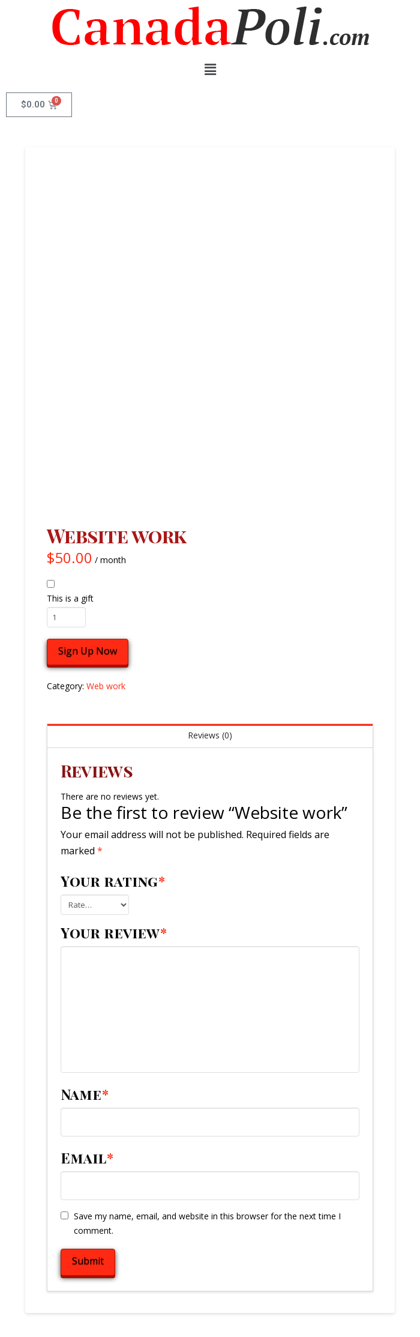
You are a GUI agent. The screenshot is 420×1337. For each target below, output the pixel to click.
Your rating (113, 880)
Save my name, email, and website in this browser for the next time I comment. (207, 1223)
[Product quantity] (66, 617)
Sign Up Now (87, 650)
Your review (114, 932)
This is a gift (70, 598)
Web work (105, 686)
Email (87, 1157)
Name (85, 1093)
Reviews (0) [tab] (210, 735)
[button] (210, 69)
